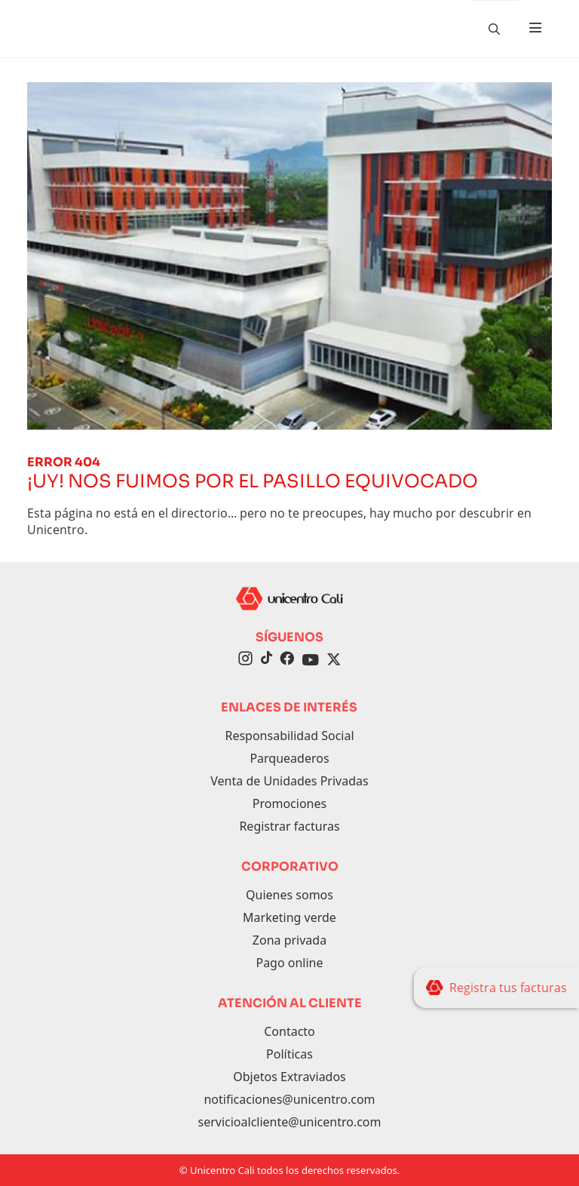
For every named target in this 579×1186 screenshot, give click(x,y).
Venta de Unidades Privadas (289, 781)
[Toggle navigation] (535, 28)
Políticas (289, 1054)
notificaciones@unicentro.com (289, 1099)
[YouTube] (311, 660)
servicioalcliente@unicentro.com (289, 1122)
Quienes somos (289, 894)
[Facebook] (287, 660)
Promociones (289, 803)
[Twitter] (334, 660)
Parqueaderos (289, 758)
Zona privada (289, 940)
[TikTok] (266, 660)
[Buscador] (494, 28)
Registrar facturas (289, 826)
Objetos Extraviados (289, 1076)
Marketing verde (289, 917)
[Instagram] (245, 660)
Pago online (289, 962)
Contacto (289, 1031)
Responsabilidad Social (289, 735)
